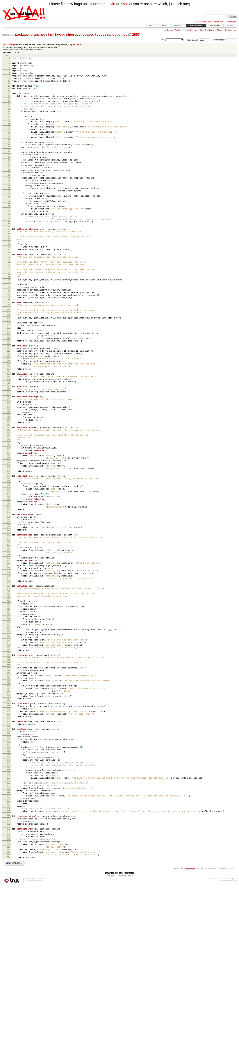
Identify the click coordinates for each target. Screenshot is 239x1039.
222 (8, 728)
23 (9, 124)
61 (9, 241)
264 (8, 856)
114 (8, 399)
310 (8, 997)
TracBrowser (190, 1021)
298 (8, 961)
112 (8, 393)
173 (8, 579)
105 (8, 371)
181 (8, 603)
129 (8, 445)
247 (8, 805)
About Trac (218, 22)
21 (9, 118)
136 (8, 465)
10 (9, 85)
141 (8, 481)
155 (8, 523)
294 (8, 949)
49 (9, 203)
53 (9, 216)
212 (8, 697)
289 (8, 933)
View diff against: (225, 40)
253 (8, 824)
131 (8, 450)
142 (8, 484)
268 (8, 868)
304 (8, 979)
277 (8, 896)
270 (8, 874)
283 (8, 915)
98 (9, 351)
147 (8, 499)
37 (9, 167)
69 (9, 265)
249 (8, 811)
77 (9, 289)
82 (9, 303)
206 (8, 680)
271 (8, 878)
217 (8, 712)
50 (9, 207)
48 (9, 200)
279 (8, 903)
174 (8, 582)
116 (8, 405)
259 (8, 842)
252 (8, 820)
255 (8, 829)
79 (9, 294)
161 (8, 542)
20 (9, 115)
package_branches (30, 34)
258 (8, 838)
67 (9, 259)
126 (8, 435)
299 (8, 964)
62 (9, 244)
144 (8, 490)
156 (8, 526)
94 (9, 339)
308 (8, 991)
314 (8, 1010)
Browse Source (196, 26)
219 (8, 719)
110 (8, 387)
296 (8, 955)
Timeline (163, 26)
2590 (43, 44)
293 (8, 946)
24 (9, 127)
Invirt (111, 4)
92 (9, 333)
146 (8, 496)
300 (8, 967)
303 (8, 975)
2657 (136, 34)
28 (9, 139)
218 (8, 716)
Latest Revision (191, 30)
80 (9, 297)
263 (8, 853)
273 (8, 884)
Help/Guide (206, 22)
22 (9, 121)
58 (9, 232)
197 (8, 651)
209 (8, 688)
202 (8, 667)
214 (8, 703)
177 (8, 591)
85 (9, 312)
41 (9, 178)
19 (9, 112)
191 (8, 633)
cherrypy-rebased (80, 34)
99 (9, 354)
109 (8, 384)
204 (8, 673)
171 (8, 572)
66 (9, 257)
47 (9, 197)
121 (8, 420)
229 (8, 750)
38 (9, 169)
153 (8, 517)
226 (8, 741)
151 (8, 511)
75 (9, 283)
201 (8, 664)
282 (8, 912)
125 (8, 432)
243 (8, 792)
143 (8, 487)
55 (9, 222)
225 (8, 737)
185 (8, 615)
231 (8, 756)
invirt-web (56, 34)
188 (8, 624)
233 (8, 763)
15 (9, 99)
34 (9, 157)
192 (8, 636)
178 (8, 594)
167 (8, 560)
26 (9, 133)
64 (9, 250)
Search (230, 26)
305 (8, 982)
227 (8, 744)
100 (8, 356)
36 (9, 164)
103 (8, 366)
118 (8, 411)
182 (8, 606)
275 (8, 890)
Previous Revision (174, 30)
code (100, 34)
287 (8, 927)
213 (8, 700)
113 (8, 396)
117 (8, 408)
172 (8, 575)
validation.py (117, 34)
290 (8, 936)
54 (9, 219)
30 (9, 146)
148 (8, 502)
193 (8, 639)
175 (8, 585)
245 (8, 799)
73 (9, 276)
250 (8, 814)
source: (8, 34)
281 (8, 909)
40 (9, 175)
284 (8, 918)
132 (8, 453)
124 (8, 430)
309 (8, 994)
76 (9, 286)
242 (8, 789)
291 (8, 939)
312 (8, 1004)
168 (8, 563)
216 (8, 709)
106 (8, 374)
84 (9, 308)
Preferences (231, 22)
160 (8, 539)
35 (9, 160)
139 (8, 475)
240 (8, 783)
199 (8, 658)
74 (9, 279)
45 (9, 191)
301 (8, 970)
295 (8, 952)
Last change (9, 44)
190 (8, 630)
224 (8, 734)
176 (8, 588)
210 (8, 691)
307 (8, 988)
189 (8, 627)
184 (8, 612)
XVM (124, 4)
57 (9, 228)
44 (9, 188)
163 (8, 548)
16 (9, 103)
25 (9, 130)
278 (8, 900)
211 (8, 694)
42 (9, 182)
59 (9, 235)
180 (8, 600)
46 (9, 194)
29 (9, 142)
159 (8, 536)
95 (9, 342)
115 (8, 402)
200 (8, 661)
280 (8, 906)
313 (8, 1007)
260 (8, 845)
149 (8, 504)
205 (8, 676)
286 (8, 924)
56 (9, 225)
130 (8, 447)
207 (8, 683)
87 (9, 318)
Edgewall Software (35, 1034)
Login (197, 22)
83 (9, 306)
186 (8, 619)
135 (8, 462)
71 (9, 270)
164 (8, 551)
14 (9, 97)
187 (8, 622)
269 (8, 871)
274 (8, 887)
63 (9, 247)
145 (8, 493)
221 (8, 725)
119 (8, 414)
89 (9, 324)
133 (8, 457)
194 (8, 642)
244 (8, 795)
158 (8, 532)
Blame (219, 30)
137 (8, 468)
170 (8, 569)
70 (9, 268)
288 (8, 930)
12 (9, 91)
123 (8, 427)
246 (8, 802)
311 (8, 1000)
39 (9, 172)
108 (8, 381)
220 (8, 722)
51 (9, 210)
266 (8, 862)
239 (8, 780)
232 (8, 759)
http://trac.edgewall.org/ (227, 1034)
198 (8, 655)
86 (9, 315)
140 (8, 478)
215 (8, 706)
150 (8, 507)
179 (8, 597)
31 (9, 149)
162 (8, 545)
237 (8, 774)
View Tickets (215, 26)
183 (8, 609)
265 (8, 859)
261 (8, 847)
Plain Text (110, 1029)
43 (9, 185)
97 (9, 348)
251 (8, 817)
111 (8, 390)
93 (9, 336)
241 (8, 786)
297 (8, 958)
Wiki (150, 26)
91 (9, 330)
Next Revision (206, 30)
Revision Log (230, 30)
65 (9, 253)
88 (9, 321)
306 (8, 985)
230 (8, 753)
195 (8, 645)
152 (8, 514)
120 (8, 417)
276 (8, 893)
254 (8, 826)
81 (9, 300)
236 (8, 771)
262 (8, 850)
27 (9, 136)
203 (8, 670)
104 (8, 369)
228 (8, 747)
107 (8, 377)
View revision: (193, 40)
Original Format (126, 1029)
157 (8, 529)
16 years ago (75, 44)
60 (9, 238)
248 (8, 808)
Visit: (163, 40)
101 (8, 359)
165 (8, 554)
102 (8, 363)
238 (8, 777)
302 (8, 973)
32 (9, 152)
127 (8, 438)
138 (8, 471)
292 (8, 943)
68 (9, 261)
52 (9, 213)
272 (8, 881)
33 (9, 155)
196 (8, 648)
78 (9, 291)
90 (9, 326)
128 (8, 442)
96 (9, 345)
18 (9, 109)
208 (8, 685)
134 (8, 459)
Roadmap (178, 26)
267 (8, 865)
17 (9, 106)
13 (9, 94)
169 (8, 566)
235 (8, 768)
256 (8, 832)
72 (9, 273)
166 (8, 557)
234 (8, 766)
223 (8, 731)
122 (8, 424)
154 (8, 520)
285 (8, 921)
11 (9, 88)
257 (8, 835)
